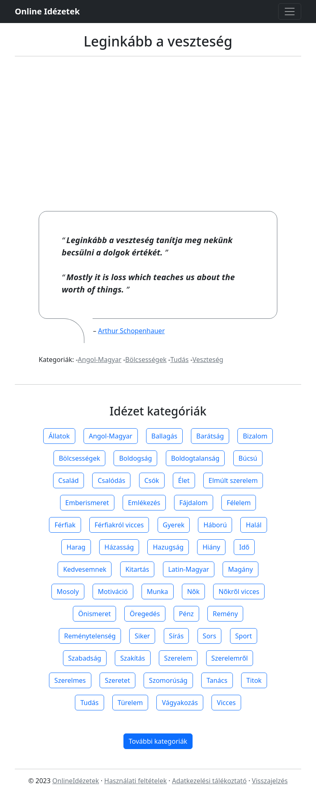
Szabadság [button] (84, 658)
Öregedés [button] (145, 613)
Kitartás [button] (137, 569)
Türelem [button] (130, 702)
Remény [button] (225, 613)
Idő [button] (244, 547)
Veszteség (208, 359)
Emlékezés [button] (144, 502)
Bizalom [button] (255, 436)
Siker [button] (142, 635)
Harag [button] (76, 547)
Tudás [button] (89, 702)
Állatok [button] (59, 436)
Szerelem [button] (178, 658)
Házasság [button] (119, 547)
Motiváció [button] (113, 591)
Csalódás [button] (111, 480)
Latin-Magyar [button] (188, 569)
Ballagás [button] (164, 436)
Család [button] (68, 480)
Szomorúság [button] (168, 680)
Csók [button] (151, 480)
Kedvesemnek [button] (84, 569)
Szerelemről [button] (229, 658)
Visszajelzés (270, 780)
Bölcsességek (145, 359)
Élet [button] (184, 480)
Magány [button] (240, 569)
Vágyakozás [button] (180, 702)
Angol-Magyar (99, 359)
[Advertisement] (158, 133)
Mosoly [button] (68, 591)
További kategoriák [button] (158, 741)
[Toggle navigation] (289, 11)
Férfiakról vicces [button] (119, 524)
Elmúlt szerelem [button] (233, 480)
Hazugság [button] (168, 547)
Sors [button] (209, 635)
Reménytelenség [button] (90, 635)
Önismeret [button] (94, 613)
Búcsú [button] (248, 458)
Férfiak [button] (64, 524)
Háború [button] (215, 524)
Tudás (179, 359)
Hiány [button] (211, 547)
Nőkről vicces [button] (238, 591)
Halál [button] (253, 524)
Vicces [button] (226, 702)
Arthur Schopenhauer (131, 330)
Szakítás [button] (132, 658)
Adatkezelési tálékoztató (209, 780)
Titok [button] (254, 680)
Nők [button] (193, 591)
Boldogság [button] (135, 458)
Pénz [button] (186, 613)
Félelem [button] (239, 502)
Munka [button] (157, 591)
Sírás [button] (176, 635)
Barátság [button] (210, 436)
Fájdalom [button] (193, 502)
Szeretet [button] (117, 680)
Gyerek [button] (174, 524)
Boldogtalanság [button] (195, 458)
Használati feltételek (135, 780)
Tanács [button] (217, 680)
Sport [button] (243, 635)
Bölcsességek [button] (79, 458)
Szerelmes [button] (70, 680)
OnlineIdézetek (75, 780)
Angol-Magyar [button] (110, 436)
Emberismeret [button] (87, 502)
